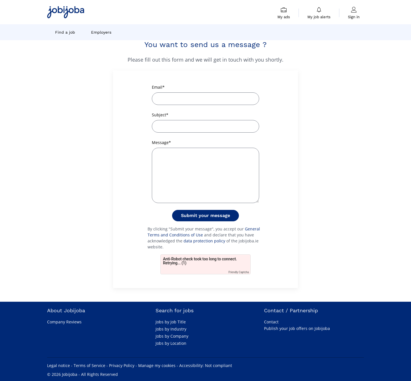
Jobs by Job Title (171, 322)
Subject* (160, 114)
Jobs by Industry (171, 329)
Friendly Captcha (238, 272)
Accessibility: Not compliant (205, 365)
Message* (161, 142)
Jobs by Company (172, 336)
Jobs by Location (171, 343)
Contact (271, 322)
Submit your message (205, 215)
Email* (158, 87)
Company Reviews (64, 322)
